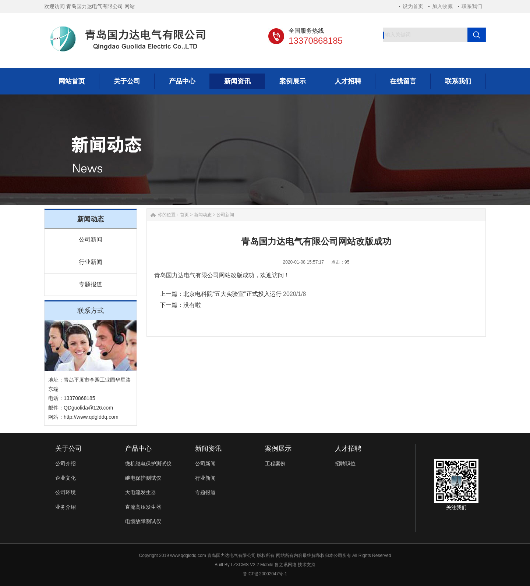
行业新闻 (90, 262)
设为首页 (413, 6)
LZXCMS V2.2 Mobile (252, 564)
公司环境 (65, 492)
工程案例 (275, 464)
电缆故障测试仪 (143, 521)
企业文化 (65, 478)
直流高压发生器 (143, 507)
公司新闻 (90, 239)
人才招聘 (348, 448)
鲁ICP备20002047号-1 (265, 573)
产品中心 (138, 448)
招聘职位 (345, 464)
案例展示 (278, 448)
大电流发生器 (140, 492)
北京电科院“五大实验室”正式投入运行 (232, 294)
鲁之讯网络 (286, 564)
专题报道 (90, 284)
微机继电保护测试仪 (148, 464)
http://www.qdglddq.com (91, 417)
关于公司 (68, 448)
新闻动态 (203, 214)
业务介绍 (65, 507)
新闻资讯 (208, 448)
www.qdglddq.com (188, 555)
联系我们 (472, 6)
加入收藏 (442, 6)
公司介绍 (65, 464)
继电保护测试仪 (143, 478)
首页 (184, 214)
